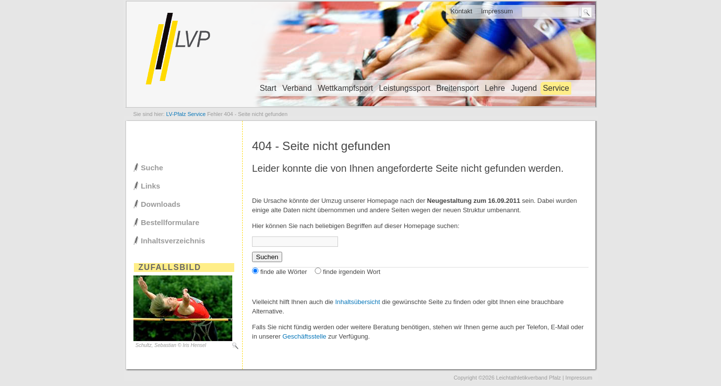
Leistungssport (404, 88)
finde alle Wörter (283, 271)
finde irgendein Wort (352, 271)
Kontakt (461, 11)
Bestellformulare (170, 222)
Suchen (267, 257)
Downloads (160, 204)
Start (268, 88)
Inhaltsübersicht (357, 302)
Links (150, 186)
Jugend (524, 88)
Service (556, 88)
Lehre (495, 88)
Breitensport (457, 88)
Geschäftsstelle (304, 336)
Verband (297, 88)
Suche (152, 167)
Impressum (497, 11)
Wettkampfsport (345, 88)
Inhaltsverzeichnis (173, 240)
